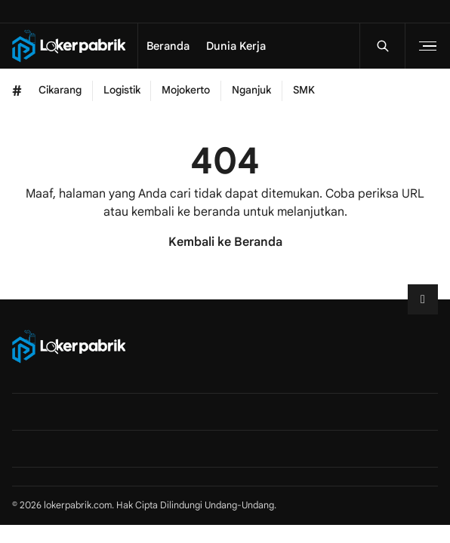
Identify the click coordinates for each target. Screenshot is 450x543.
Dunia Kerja (236, 46)
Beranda (168, 46)
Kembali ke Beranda (225, 242)
